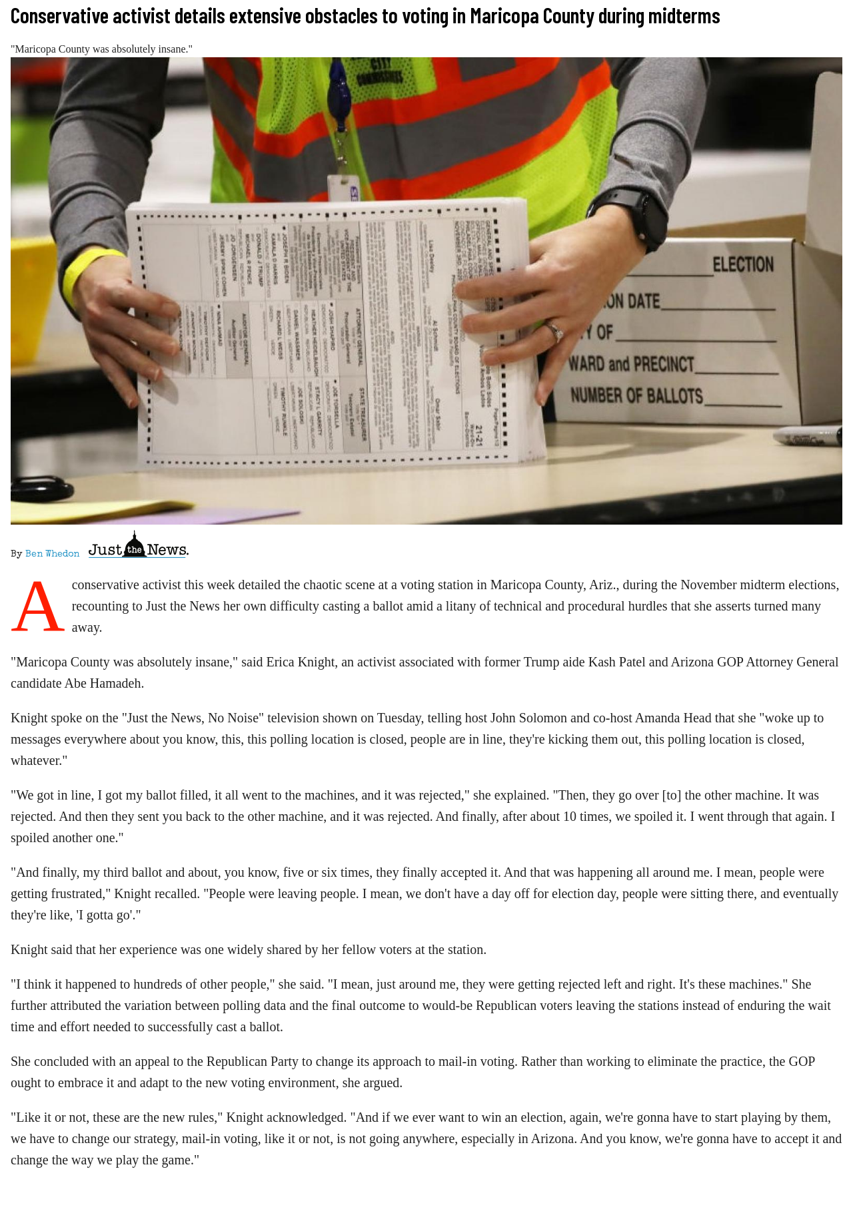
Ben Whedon (52, 554)
